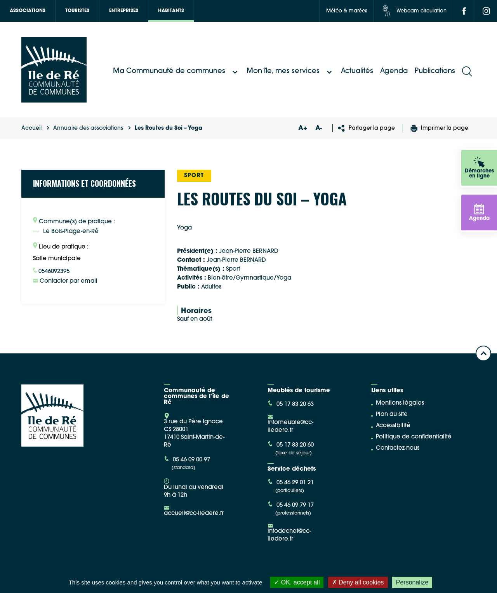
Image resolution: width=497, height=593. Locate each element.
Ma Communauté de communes (176, 71)
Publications (435, 71)
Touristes (77, 11)
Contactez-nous (397, 448)
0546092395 (51, 271)
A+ (302, 128)
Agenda (394, 71)
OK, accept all (297, 582)
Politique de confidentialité (414, 437)
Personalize (412, 582)
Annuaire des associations (88, 128)
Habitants (171, 11)
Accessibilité (393, 426)
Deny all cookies (358, 582)
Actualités (357, 71)
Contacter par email (65, 281)
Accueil (31, 128)
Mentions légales (400, 403)
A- (318, 128)
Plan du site (392, 414)
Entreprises (123, 11)
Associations (27, 11)
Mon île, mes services (290, 71)
